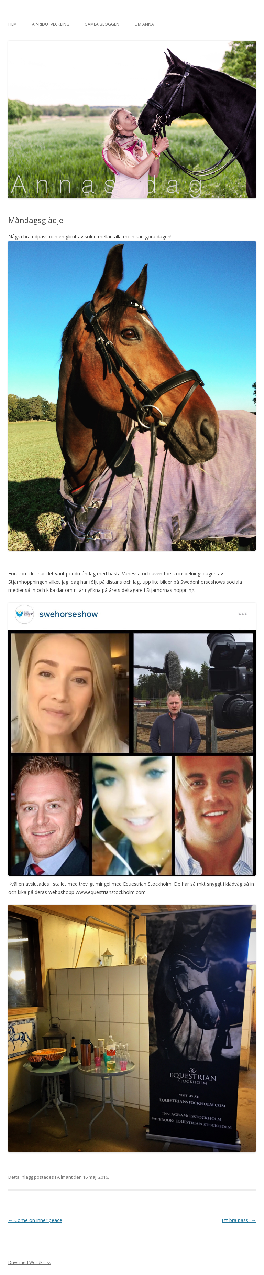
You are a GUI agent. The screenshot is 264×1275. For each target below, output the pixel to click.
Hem (12, 24)
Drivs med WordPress (29, 1262)
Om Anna (144, 24)
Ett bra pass (239, 1220)
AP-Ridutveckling (50, 24)
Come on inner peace (35, 1220)
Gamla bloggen (102, 24)
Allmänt (65, 1177)
